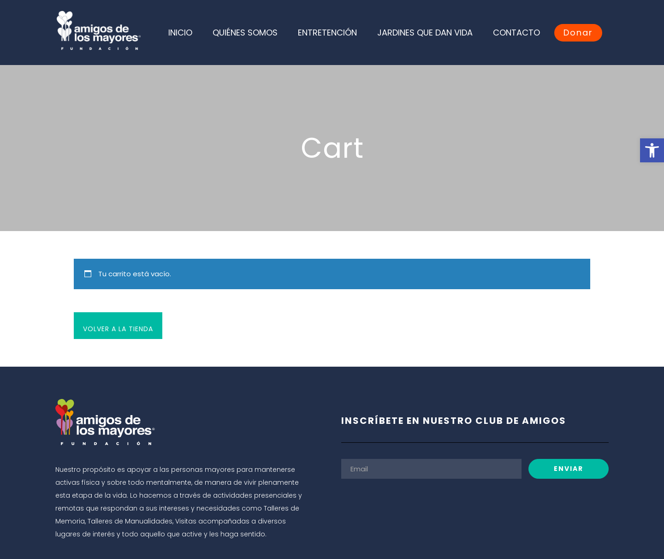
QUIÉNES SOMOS (245, 32)
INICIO (180, 32)
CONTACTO (516, 32)
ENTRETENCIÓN (327, 32)
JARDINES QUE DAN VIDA (425, 32)
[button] (652, 150)
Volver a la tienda (118, 328)
